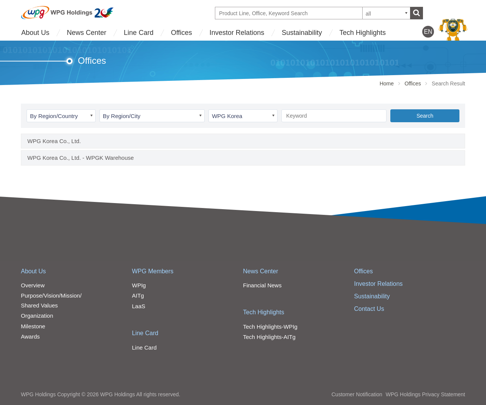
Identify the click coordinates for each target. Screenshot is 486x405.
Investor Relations (237, 32)
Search (425, 116)
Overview (33, 285)
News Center (86, 32)
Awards (30, 336)
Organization (37, 315)
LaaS (138, 306)
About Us (35, 32)
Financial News (262, 285)
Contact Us (369, 309)
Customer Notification (356, 394)
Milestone (33, 326)
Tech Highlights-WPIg (270, 326)
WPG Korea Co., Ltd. (54, 141)
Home (387, 83)
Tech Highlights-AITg (269, 337)
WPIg (139, 285)
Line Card (138, 32)
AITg (138, 295)
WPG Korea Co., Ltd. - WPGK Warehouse (80, 157)
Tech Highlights (362, 32)
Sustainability (302, 32)
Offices (181, 32)
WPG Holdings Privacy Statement (425, 394)
